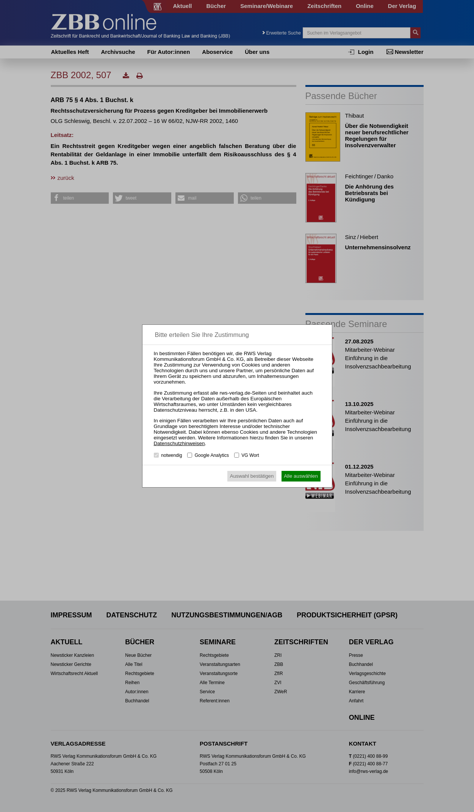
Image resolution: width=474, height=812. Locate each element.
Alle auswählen (301, 476)
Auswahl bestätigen (252, 476)
